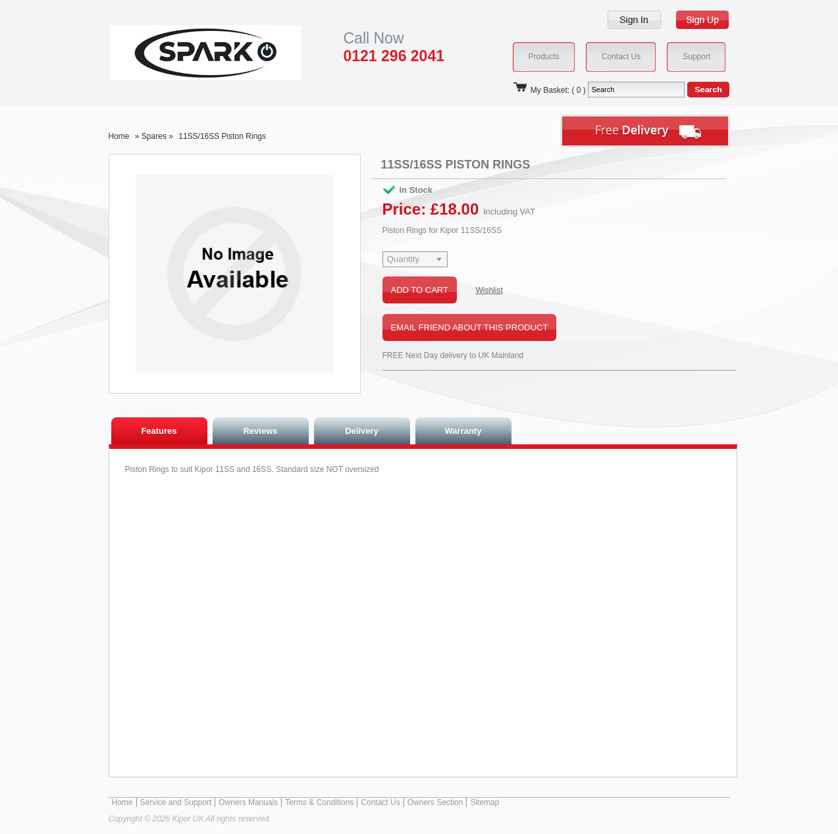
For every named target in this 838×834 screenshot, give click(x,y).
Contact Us (380, 802)
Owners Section (435, 802)
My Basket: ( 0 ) (549, 90)
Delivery (362, 431)
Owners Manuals (248, 802)
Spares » (158, 136)
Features (158, 431)
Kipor (185, 52)
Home (119, 136)
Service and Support (176, 802)
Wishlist (488, 290)
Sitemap (484, 802)
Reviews (260, 431)
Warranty (463, 431)
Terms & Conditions (319, 802)
